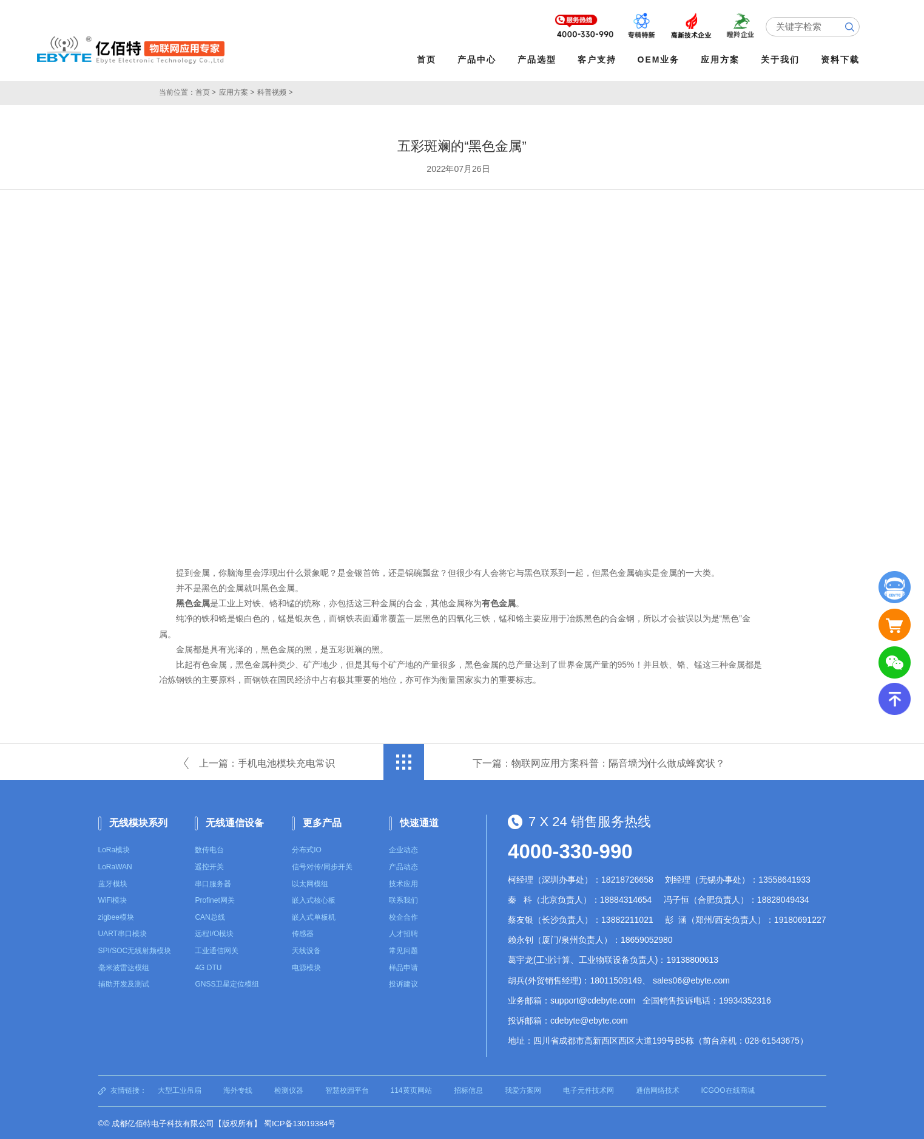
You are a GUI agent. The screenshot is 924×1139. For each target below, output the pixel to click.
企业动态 (403, 848)
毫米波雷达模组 (123, 966)
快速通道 (419, 821)
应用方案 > (236, 91)
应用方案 (722, 59)
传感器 (303, 932)
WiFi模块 (112, 899)
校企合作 (403, 916)
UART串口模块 (122, 932)
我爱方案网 (523, 1089)
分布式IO (307, 848)
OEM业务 (660, 59)
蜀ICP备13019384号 (300, 1122)
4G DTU (208, 966)
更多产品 (322, 821)
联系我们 (403, 899)
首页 (428, 59)
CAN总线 (209, 916)
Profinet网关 (214, 899)
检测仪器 (288, 1089)
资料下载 (842, 59)
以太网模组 (310, 882)
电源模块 (306, 966)
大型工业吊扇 (179, 1089)
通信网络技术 (658, 1089)
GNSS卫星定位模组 (227, 983)
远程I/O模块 (214, 932)
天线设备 (306, 949)
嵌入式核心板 (314, 899)
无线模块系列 (138, 821)
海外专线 (237, 1089)
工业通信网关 (216, 949)
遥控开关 (209, 865)
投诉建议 (403, 983)
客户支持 (598, 59)
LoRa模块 (114, 848)
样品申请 (403, 966)
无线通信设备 (235, 821)
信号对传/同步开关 (322, 865)
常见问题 (403, 949)
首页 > (205, 91)
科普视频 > (274, 91)
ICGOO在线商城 (728, 1089)
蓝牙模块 (112, 882)
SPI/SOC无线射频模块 (135, 949)
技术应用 (403, 882)
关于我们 (782, 59)
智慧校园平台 (347, 1089)
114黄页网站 (411, 1089)
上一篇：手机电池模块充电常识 (267, 761)
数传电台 (209, 848)
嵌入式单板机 (314, 916)
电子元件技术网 (588, 1089)
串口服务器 (213, 882)
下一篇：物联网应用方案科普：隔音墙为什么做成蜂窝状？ (599, 761)
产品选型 (538, 59)
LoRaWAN (115, 865)
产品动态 (403, 865)
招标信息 (468, 1089)
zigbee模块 (116, 916)
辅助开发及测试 (123, 983)
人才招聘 (403, 932)
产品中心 (478, 59)
